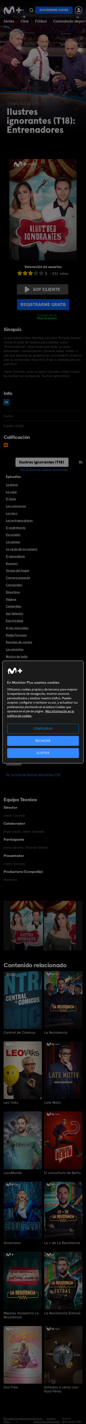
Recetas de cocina (19, 642)
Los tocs (11, 513)
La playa (12, 484)
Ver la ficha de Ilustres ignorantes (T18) (33, 774)
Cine (25, 21)
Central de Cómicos (19, 1033)
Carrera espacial (18, 577)
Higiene (11, 599)
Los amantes (15, 649)
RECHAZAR (43, 740)
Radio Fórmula (16, 635)
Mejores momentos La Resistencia (21, 1315)
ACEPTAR (43, 753)
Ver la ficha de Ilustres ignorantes (44, 469)
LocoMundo (13, 1173)
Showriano (12, 1243)
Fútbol (41, 21)
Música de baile (17, 656)
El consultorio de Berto (62, 1173)
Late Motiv (52, 1103)
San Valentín (14, 613)
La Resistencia (55, 1033)
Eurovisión (13, 534)
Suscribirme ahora (54, 10)
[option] (27, 925)
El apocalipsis (15, 556)
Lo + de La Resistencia (62, 1243)
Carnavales (14, 585)
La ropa (11, 492)
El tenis (11, 499)
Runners (12, 563)
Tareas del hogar (17, 570)
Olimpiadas (14, 764)
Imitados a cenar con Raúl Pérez (61, 1389)
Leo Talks (11, 1103)
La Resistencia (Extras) (62, 1313)
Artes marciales (17, 628)
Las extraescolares (19, 520)
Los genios (13, 542)
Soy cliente (42, 289)
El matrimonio (16, 527)
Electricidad (14, 620)
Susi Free (11, 1387)
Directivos (13, 592)
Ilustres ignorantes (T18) (41, 462)
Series (9, 21)
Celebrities (13, 606)
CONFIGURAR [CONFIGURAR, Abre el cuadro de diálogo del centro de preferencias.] (43, 728)
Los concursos (16, 506)
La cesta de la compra (21, 549)
